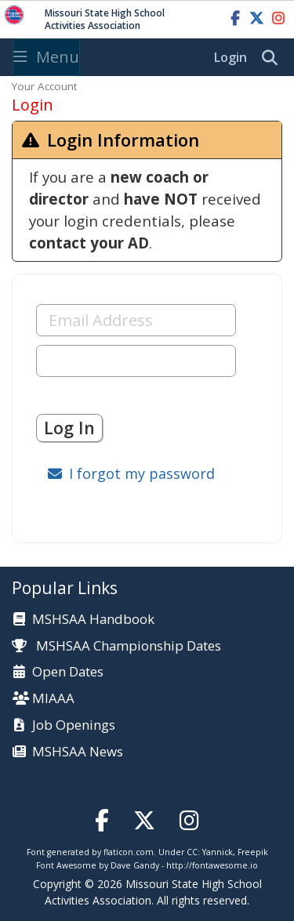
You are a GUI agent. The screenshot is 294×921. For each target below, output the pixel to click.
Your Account (44, 86)
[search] (273, 58)
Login (230, 57)
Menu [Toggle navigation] (46, 56)
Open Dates (67, 672)
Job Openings (73, 725)
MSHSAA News (77, 752)
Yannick (217, 852)
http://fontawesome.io (212, 865)
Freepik (253, 852)
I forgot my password (142, 473)
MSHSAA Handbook (93, 619)
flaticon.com (128, 852)
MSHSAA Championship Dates (116, 645)
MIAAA (53, 698)
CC (192, 852)
